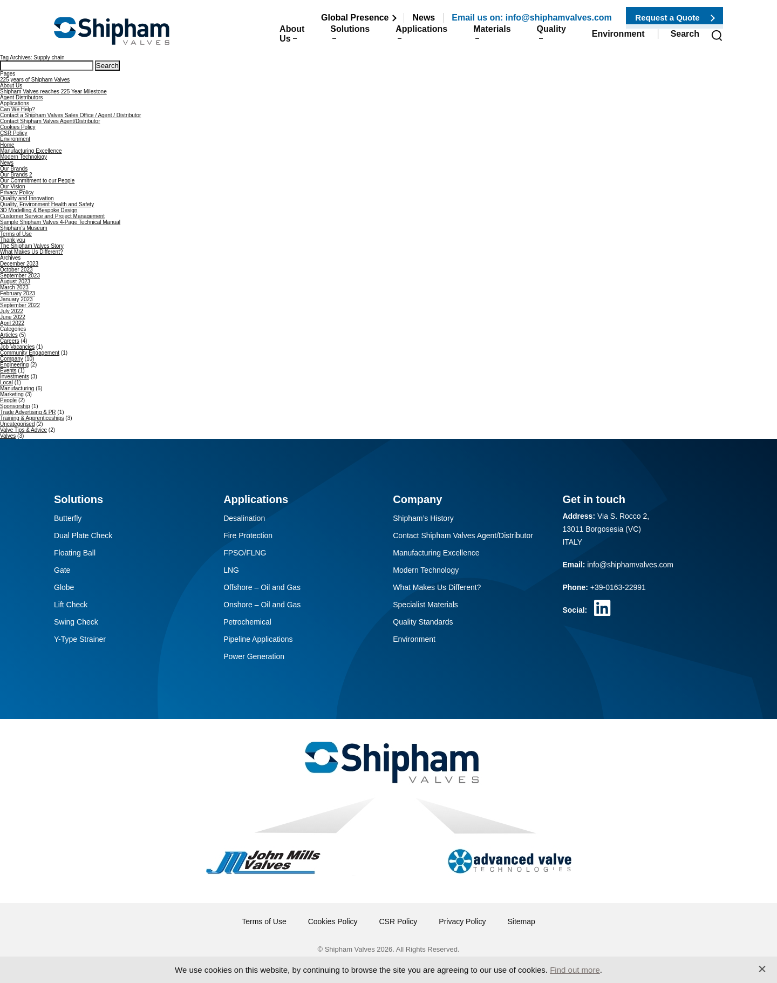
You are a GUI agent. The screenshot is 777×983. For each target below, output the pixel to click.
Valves (8, 436)
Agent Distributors (21, 97)
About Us (255, 38)
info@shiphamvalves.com (630, 564)
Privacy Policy (16, 192)
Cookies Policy (18, 127)
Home (7, 145)
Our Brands (14, 169)
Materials (480, 38)
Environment (618, 38)
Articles (9, 335)
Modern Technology (23, 157)
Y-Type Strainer (80, 639)
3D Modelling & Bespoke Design (38, 210)
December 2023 (19, 264)
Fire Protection (247, 535)
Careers (9, 341)
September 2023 (20, 276)
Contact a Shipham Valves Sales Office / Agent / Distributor (70, 115)
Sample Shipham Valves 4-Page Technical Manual (60, 222)
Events (8, 371)
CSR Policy (14, 133)
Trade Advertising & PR (28, 412)
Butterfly (67, 518)
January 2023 (16, 299)
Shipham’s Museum (23, 228)
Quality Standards (423, 622)
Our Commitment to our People (37, 181)
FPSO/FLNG (244, 552)
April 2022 (12, 323)
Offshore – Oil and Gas (262, 587)
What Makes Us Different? (31, 252)
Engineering (14, 365)
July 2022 (11, 311)
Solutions (326, 38)
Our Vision (12, 186)
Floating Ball (75, 552)
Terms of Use (16, 234)
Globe (64, 587)
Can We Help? (17, 109)
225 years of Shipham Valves (35, 80)
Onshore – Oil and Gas (262, 604)
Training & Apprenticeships (32, 418)
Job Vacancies (17, 347)
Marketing (12, 394)
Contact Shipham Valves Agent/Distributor (50, 121)
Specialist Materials (425, 604)
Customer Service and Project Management (52, 216)
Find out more (575, 969)
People (8, 400)
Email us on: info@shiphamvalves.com (532, 17)
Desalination (244, 518)
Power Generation (253, 656)
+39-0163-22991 (618, 587)
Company (11, 359)
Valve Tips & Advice (23, 430)
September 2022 (20, 305)
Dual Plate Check (83, 535)
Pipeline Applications (257, 639)
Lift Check (70, 604)
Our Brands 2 (16, 175)
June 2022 (12, 317)
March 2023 (14, 287)
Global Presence (354, 17)
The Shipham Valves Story (32, 246)
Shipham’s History (423, 518)
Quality (545, 38)
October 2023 (16, 270)
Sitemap (521, 921)
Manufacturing (17, 388)
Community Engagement (29, 353)
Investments (14, 376)
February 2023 (17, 293)
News (423, 17)
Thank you (12, 240)
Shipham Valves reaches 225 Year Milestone (53, 91)
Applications (404, 38)
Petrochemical (247, 622)
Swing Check (76, 622)
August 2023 (15, 281)
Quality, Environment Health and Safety (47, 204)
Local (6, 382)
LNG (231, 570)
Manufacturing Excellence (31, 151)
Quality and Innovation (27, 198)
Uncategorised (17, 424)
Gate (62, 570)
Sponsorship (15, 406)
